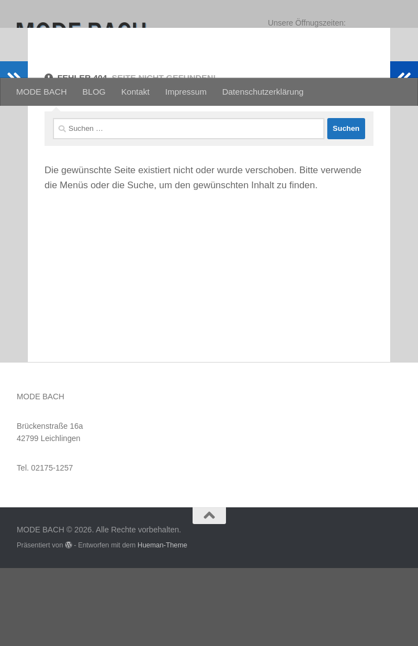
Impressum (185, 91)
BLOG (94, 91)
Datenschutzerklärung (262, 91)
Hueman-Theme (162, 623)
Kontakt (135, 91)
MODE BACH (41, 91)
